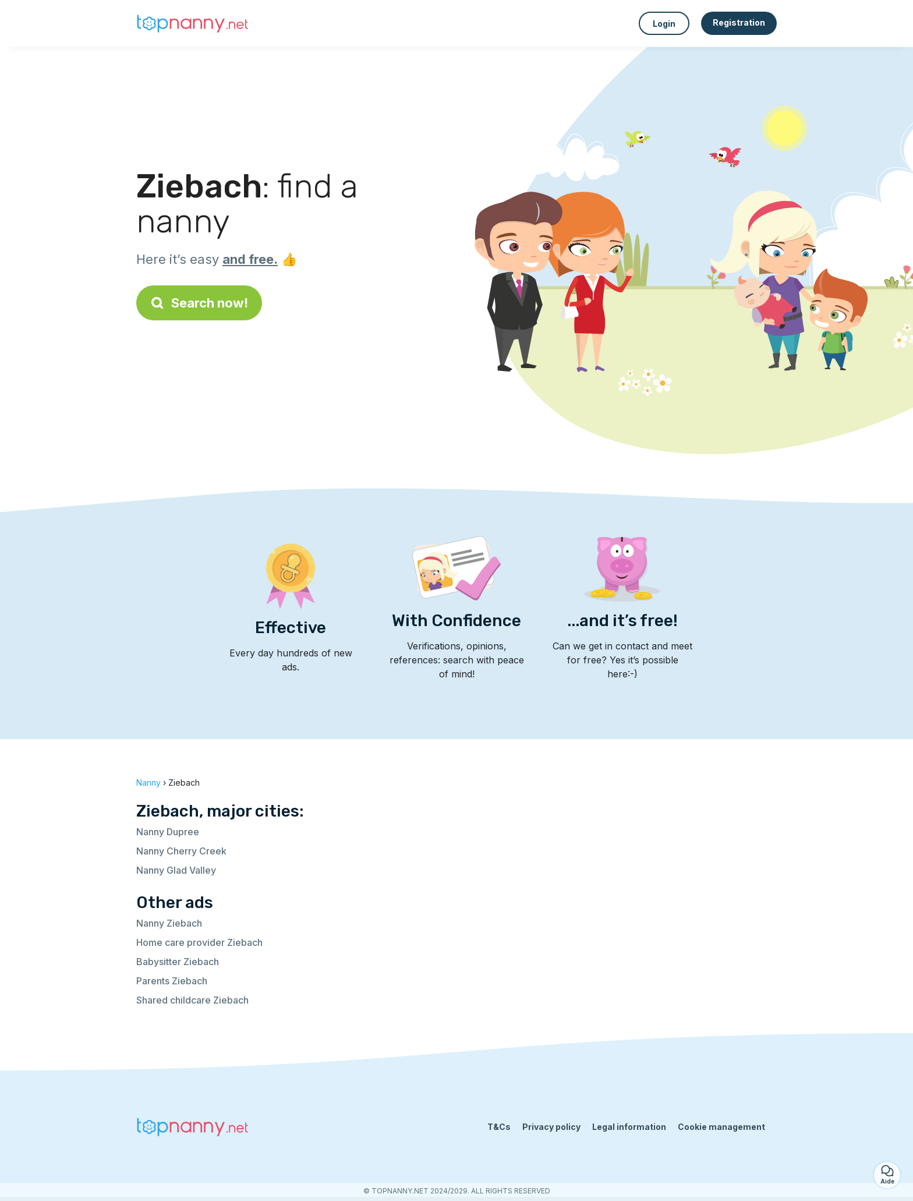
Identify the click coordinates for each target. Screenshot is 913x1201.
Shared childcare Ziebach (192, 1000)
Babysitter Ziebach (177, 961)
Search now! (199, 302)
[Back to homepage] (194, 23)
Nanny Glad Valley (176, 870)
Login (664, 24)
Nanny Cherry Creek (181, 851)
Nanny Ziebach (169, 923)
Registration (739, 22)
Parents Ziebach (171, 981)
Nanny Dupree (167, 832)
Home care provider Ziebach (199, 942)
